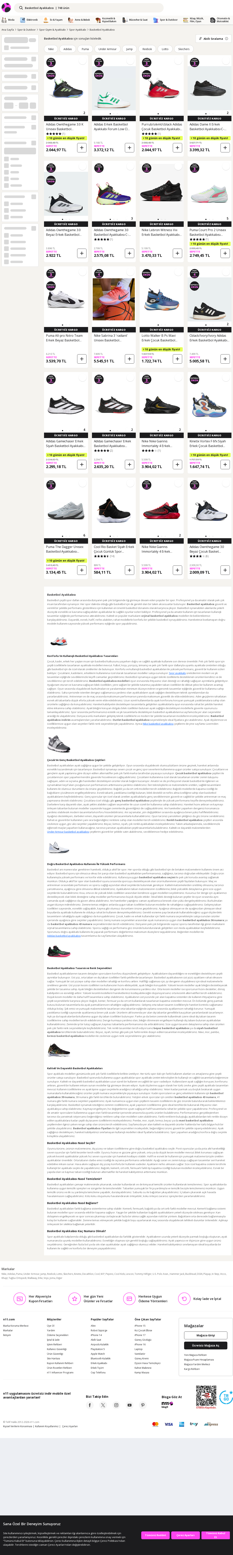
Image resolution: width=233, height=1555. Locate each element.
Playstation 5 (98, 1349)
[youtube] (129, 1408)
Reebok (147, 49)
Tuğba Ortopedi (17, 1278)
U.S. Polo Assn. (161, 1274)
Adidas (68, 49)
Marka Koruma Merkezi (15, 1325)
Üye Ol (50, 1325)
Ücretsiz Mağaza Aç (205, 1345)
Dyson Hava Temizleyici (148, 1363)
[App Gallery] (61, 1406)
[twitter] (103, 1408)
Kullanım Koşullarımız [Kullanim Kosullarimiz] (46, 1426)
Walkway (32, 1278)
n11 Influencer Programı (60, 1372)
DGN (199, 1274)
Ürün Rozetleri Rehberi (59, 1367)
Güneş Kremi (142, 1358)
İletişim (7, 1335)
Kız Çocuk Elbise (143, 1330)
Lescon (130, 1274)
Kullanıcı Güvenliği (57, 1349)
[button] (110, 114)
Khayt (5, 1278)
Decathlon (88, 1274)
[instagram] (116, 1408)
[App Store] (15, 1406)
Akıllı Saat (96, 1339)
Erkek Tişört (97, 1367)
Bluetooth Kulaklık (100, 1358)
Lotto (165, 49)
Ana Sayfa (8, 29)
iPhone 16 (140, 1344)
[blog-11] (172, 1405)
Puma (85, 49)
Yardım (51, 1330)
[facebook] (90, 1408)
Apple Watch (98, 1353)
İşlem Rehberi (54, 1344)
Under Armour (107, 49)
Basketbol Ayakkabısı (102, 29)
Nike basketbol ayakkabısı (158, 723)
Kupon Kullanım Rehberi (60, 1363)
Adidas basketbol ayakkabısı (64, 935)
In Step (215, 1274)
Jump (129, 49)
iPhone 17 (140, 1335)
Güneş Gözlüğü (143, 1339)
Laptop (139, 1349)
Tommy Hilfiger (143, 1274)
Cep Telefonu (98, 1372)
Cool (97, 1274)
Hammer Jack (177, 1274)
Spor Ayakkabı (77, 29)
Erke (40, 1278)
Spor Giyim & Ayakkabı (52, 29)
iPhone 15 (140, 1325)
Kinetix (77, 1274)
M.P (103, 1274)
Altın (93, 1325)
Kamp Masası (142, 1372)
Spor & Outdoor (26, 29)
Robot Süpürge (99, 1330)
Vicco (223, 1274)
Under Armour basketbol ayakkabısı (68, 831)
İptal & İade (53, 1339)
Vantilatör (140, 1353)
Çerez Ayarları (70, 1426)
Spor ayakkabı (177, 673)
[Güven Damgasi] (226, 1398)
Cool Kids (119, 1274)
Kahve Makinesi (143, 1367)
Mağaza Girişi (206, 1335)
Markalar (8, 1330)
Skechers (184, 49)
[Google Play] (39, 1406)
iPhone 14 (96, 1335)
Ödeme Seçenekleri (57, 1335)
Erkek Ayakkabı (99, 1363)
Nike (51, 49)
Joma (52, 1278)
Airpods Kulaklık (100, 1344)
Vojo (46, 1278)
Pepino (109, 1274)
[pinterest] (143, 1408)
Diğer (59, 1278)
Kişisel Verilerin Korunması (17, 1426)
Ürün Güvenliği (55, 1353)
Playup (207, 1274)
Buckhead (190, 1274)
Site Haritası (53, 1358)
